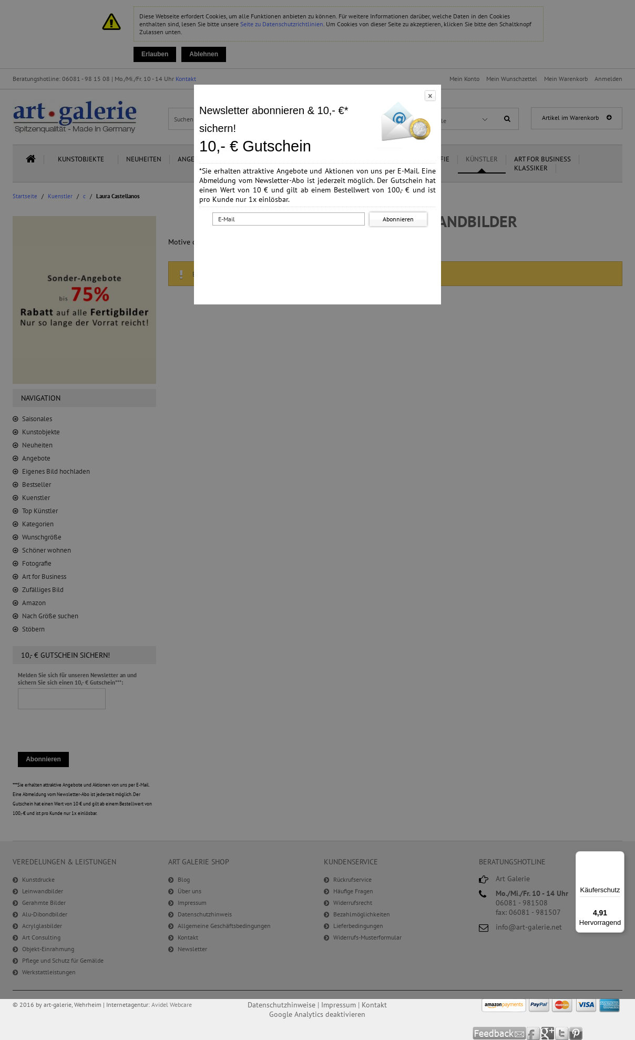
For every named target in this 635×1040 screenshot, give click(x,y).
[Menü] (618, 857)
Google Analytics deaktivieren (317, 1014)
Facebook (534, 1033)
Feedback (500, 1033)
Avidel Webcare (171, 1004)
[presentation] (320, 248)
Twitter (562, 1033)
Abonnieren (398, 219)
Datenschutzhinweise (281, 1005)
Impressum (338, 1005)
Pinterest (575, 1033)
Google (548, 1033)
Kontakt (374, 1005)
